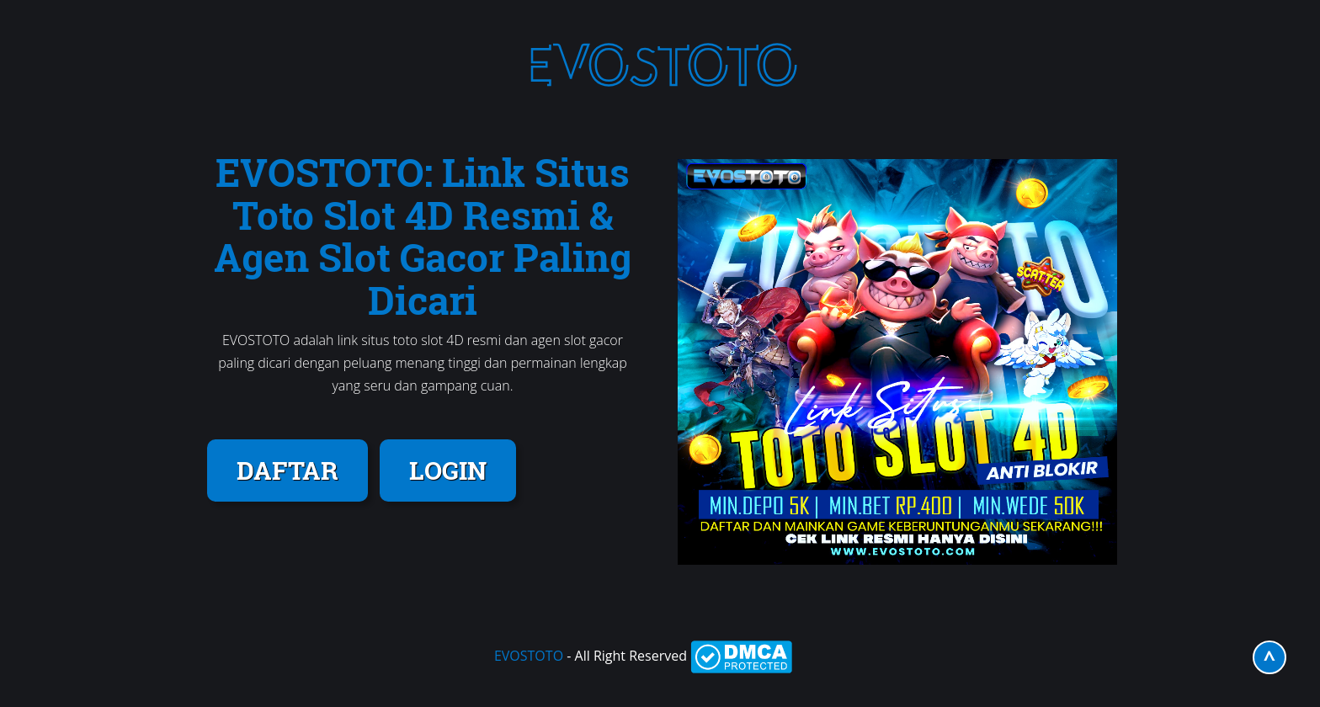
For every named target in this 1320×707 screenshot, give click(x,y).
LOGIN (448, 470)
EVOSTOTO (528, 655)
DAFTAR (287, 470)
